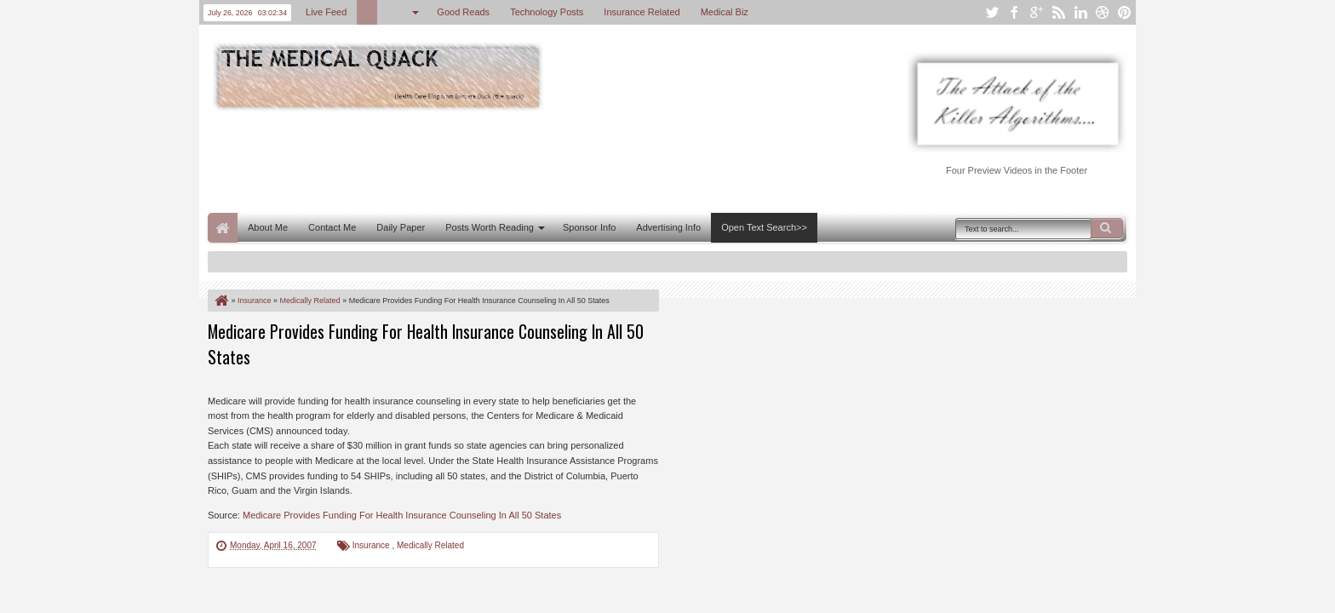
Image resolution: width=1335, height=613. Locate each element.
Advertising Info (668, 227)
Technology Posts (546, 12)
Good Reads (463, 12)
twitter (992, 12)
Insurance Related (641, 12)
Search (1107, 228)
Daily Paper (400, 227)
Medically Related (430, 545)
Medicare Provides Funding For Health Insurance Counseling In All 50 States (402, 515)
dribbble (1102, 12)
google (1036, 12)
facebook (1014, 12)
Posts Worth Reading (489, 227)
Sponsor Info (589, 227)
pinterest (1125, 12)
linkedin (1080, 12)
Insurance (372, 545)
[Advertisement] (518, 160)
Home (223, 228)
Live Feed (326, 12)
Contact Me (332, 227)
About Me (268, 227)
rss (1058, 12)
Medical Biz (724, 12)
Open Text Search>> (764, 227)
